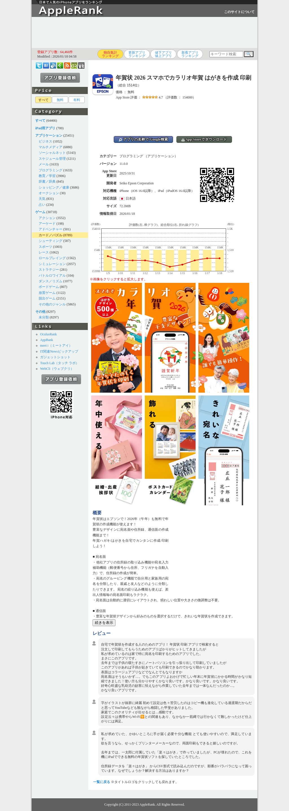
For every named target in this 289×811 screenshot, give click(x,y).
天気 (42, 199)
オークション (49, 193)
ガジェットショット (55, 357)
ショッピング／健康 (54, 187)
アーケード (47, 224)
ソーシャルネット (52, 153)
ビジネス (45, 141)
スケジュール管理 (52, 159)
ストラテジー (49, 270)
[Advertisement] (144, 32)
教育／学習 (47, 176)
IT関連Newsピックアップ (59, 351)
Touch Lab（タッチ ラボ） (59, 363)
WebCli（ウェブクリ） (57, 369)
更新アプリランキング (136, 54)
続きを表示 (104, 622)
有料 (76, 100)
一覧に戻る (101, 782)
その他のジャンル (52, 304)
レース (44, 252)
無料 (60, 100)
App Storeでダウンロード (204, 139)
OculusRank (48, 334)
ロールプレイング (52, 258)
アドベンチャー (50, 229)
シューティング (50, 241)
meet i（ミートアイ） (56, 345)
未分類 (44, 317)
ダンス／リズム (50, 281)
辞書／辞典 (47, 181)
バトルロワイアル (52, 275)
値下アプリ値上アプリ (163, 54)
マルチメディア (50, 147)
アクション (47, 218)
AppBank (46, 340)
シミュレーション (52, 264)
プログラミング (50, 170)
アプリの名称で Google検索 (143, 139)
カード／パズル (50, 235)
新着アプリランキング (189, 54)
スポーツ (45, 247)
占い (42, 205)
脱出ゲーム (47, 298)
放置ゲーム (47, 293)
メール (44, 164)
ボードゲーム (49, 287)
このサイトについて (239, 12)
